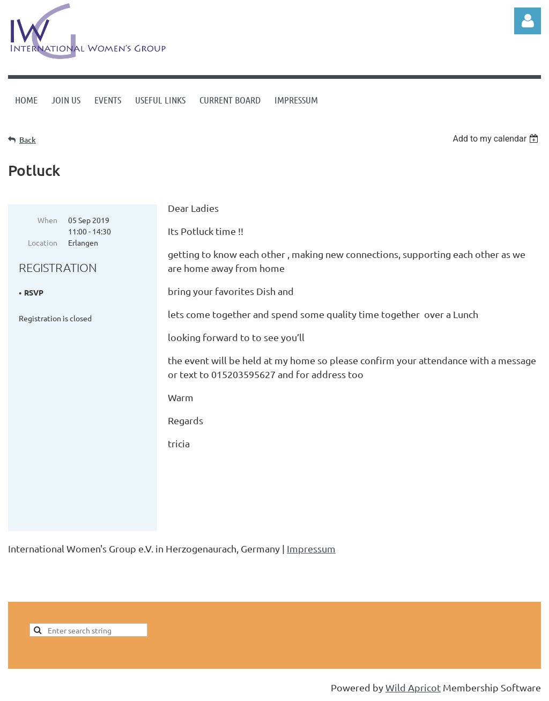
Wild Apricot (413, 687)
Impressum (311, 548)
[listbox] (496, 138)
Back (27, 140)
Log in (527, 21)
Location (42, 242)
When (47, 220)
